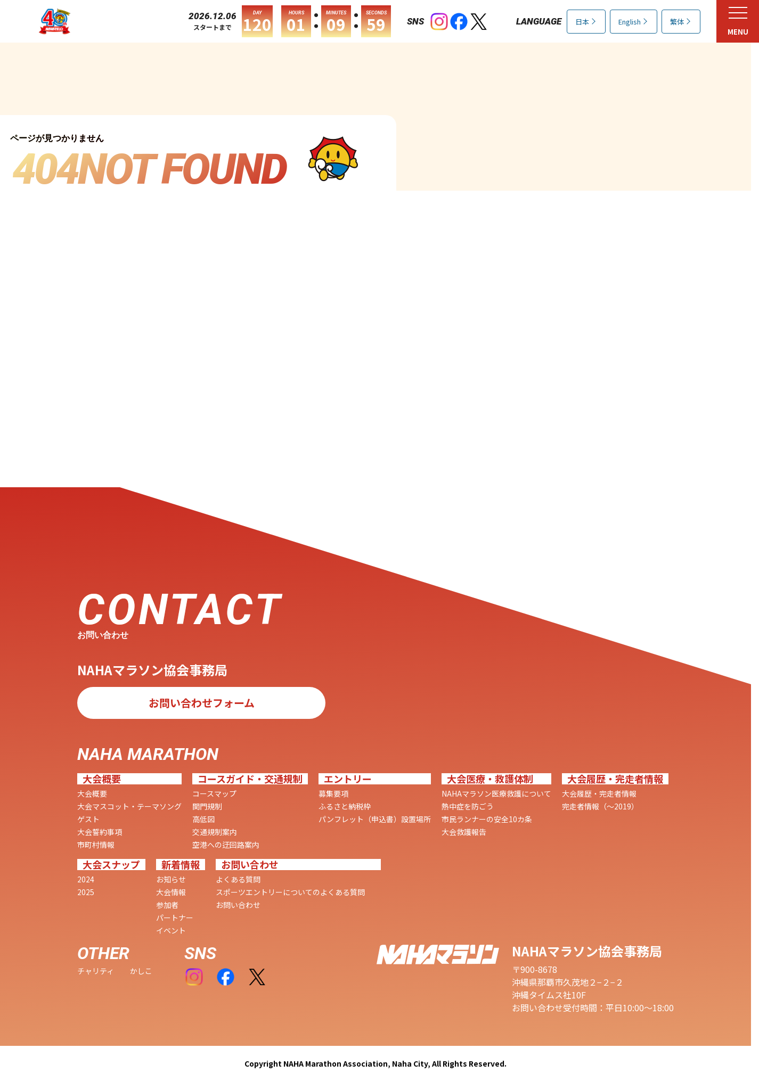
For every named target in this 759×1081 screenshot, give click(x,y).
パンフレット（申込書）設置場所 (375, 819)
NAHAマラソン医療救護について (496, 793)
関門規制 (207, 806)
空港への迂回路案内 (225, 844)
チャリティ (95, 970)
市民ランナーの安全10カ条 (487, 819)
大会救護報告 (464, 832)
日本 (582, 22)
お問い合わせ (238, 904)
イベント (171, 930)
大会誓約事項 (99, 832)
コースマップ (214, 793)
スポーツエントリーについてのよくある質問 (290, 892)
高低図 (203, 819)
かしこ (141, 970)
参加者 (167, 904)
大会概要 (92, 793)
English (629, 22)
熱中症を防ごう (468, 806)
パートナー (174, 917)
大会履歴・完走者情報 (599, 793)
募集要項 (333, 793)
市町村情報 (96, 844)
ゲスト (88, 819)
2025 (85, 892)
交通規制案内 (214, 832)
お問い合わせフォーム (201, 701)
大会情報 (171, 892)
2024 (85, 879)
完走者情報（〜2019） (600, 806)
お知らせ (171, 879)
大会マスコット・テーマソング (129, 806)
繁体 (677, 22)
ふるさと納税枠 (345, 806)
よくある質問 (238, 879)
